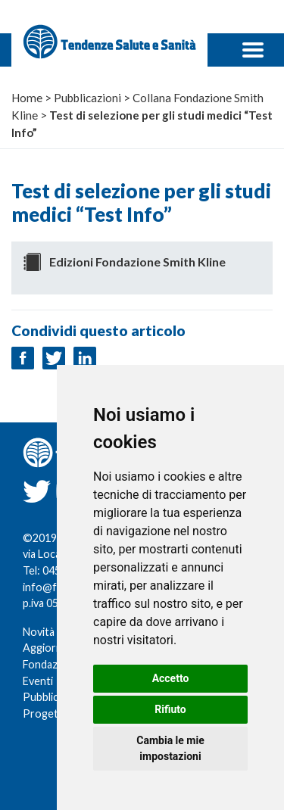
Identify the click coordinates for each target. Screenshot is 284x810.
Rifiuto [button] (170, 709)
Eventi (38, 680)
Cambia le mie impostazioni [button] (170, 748)
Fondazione (51, 664)
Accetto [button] (170, 678)
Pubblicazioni (54, 696)
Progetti (44, 713)
